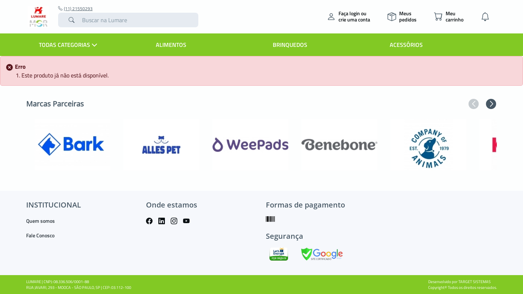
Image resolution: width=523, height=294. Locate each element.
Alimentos (171, 44)
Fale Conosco (40, 235)
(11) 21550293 (75, 8)
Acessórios (406, 44)
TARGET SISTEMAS (474, 282)
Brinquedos (290, 44)
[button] (473, 104)
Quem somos (40, 221)
